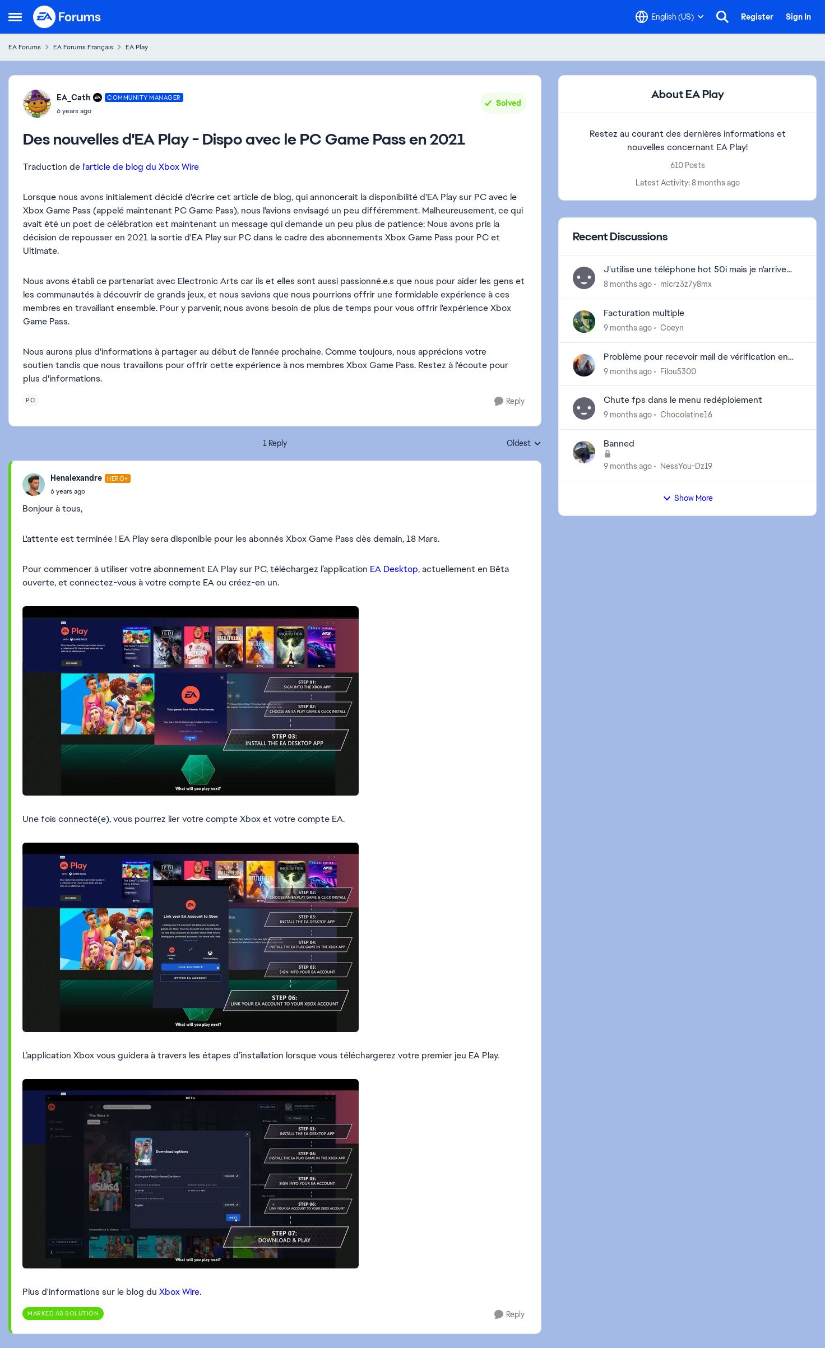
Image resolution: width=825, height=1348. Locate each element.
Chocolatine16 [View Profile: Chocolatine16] (686, 415)
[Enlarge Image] (274, 701)
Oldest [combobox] (524, 443)
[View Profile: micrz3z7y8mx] (584, 278)
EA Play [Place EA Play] (137, 47)
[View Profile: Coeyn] (584, 321)
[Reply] (509, 401)
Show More (687, 498)
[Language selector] (670, 17)
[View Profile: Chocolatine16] (584, 408)
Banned (619, 443)
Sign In (798, 17)
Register (757, 17)
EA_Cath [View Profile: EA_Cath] (73, 97)
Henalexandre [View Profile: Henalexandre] (76, 478)
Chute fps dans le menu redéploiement (683, 400)
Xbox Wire (179, 1292)
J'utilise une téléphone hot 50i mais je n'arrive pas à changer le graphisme (695, 270)
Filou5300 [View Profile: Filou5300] (678, 371)
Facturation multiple (644, 313)
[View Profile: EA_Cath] (37, 104)
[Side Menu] (15, 16)
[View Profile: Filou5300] (584, 365)
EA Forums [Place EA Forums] (24, 47)
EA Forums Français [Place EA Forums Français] (83, 47)
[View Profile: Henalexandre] (33, 484)
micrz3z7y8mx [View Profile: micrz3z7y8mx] (686, 284)
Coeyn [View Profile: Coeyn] (672, 328)
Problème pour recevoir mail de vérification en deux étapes (696, 357)
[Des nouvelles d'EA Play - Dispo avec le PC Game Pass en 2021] (90, 491)
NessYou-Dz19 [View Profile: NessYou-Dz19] (686, 466)
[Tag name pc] (30, 400)
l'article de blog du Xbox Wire (140, 167)
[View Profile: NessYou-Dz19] (584, 452)
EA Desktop (394, 569)
